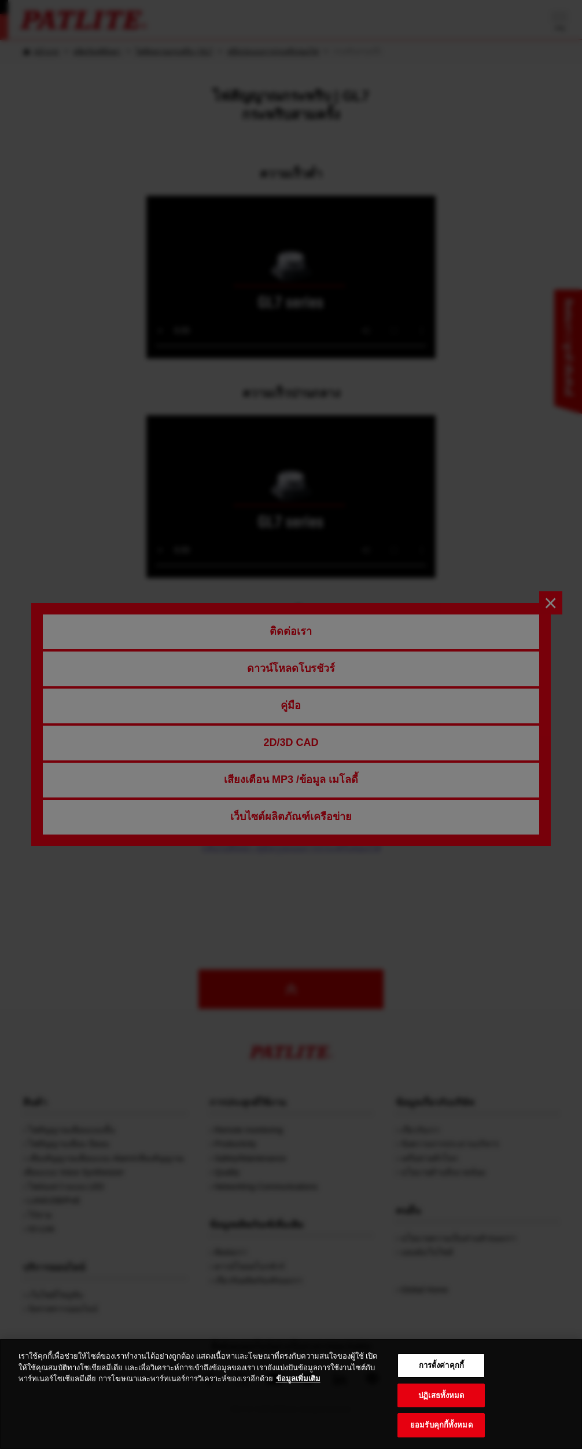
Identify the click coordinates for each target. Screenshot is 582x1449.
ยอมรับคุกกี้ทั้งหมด (441, 1425)
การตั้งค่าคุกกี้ (441, 1365)
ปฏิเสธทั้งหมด (441, 1395)
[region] (291, 1394)
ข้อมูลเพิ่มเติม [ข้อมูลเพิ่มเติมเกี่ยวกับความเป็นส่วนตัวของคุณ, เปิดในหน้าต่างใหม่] (298, 1378)
